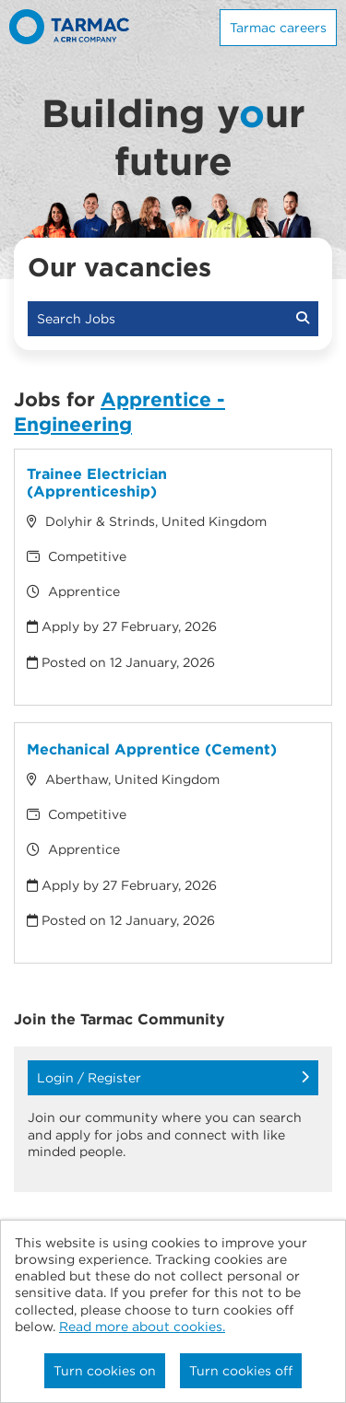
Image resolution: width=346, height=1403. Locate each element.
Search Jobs (173, 318)
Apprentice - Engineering (119, 412)
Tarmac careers (278, 27)
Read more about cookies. (142, 1326)
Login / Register (173, 1078)
